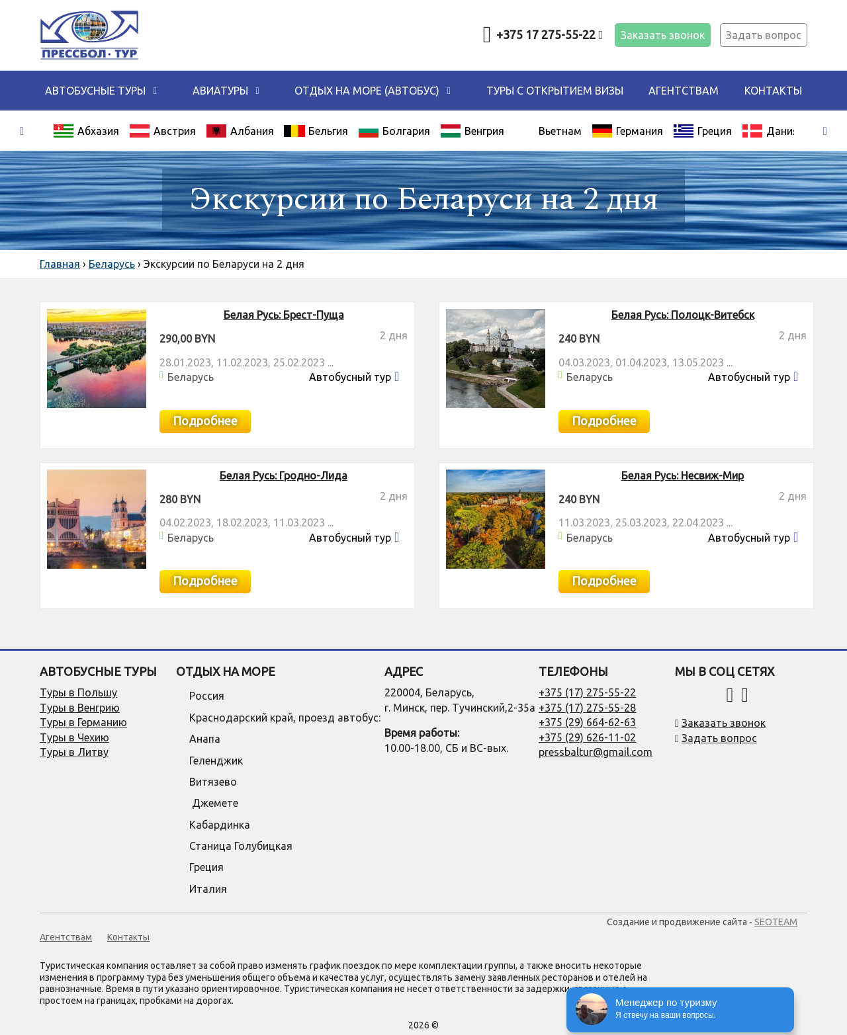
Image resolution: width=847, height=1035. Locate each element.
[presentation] (21, 131)
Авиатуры (220, 91)
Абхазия (86, 131)
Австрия (162, 131)
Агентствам (683, 91)
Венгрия (472, 131)
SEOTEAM (775, 922)
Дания (770, 131)
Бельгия (316, 131)
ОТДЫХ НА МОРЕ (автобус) (366, 91)
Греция (702, 131)
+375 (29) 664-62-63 (587, 722)
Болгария (394, 131)
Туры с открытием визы (554, 91)
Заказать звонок (663, 35)
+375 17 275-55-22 (549, 34)
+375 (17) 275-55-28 (587, 708)
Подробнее (205, 420)
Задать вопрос (763, 35)
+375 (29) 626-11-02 (587, 737)
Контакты (773, 91)
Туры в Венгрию (80, 708)
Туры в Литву (74, 752)
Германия (627, 131)
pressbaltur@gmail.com (595, 752)
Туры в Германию (83, 722)
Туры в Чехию (74, 737)
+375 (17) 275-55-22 (587, 692)
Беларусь (190, 377)
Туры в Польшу (78, 692)
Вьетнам (560, 131)
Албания (240, 131)
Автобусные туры (95, 91)
